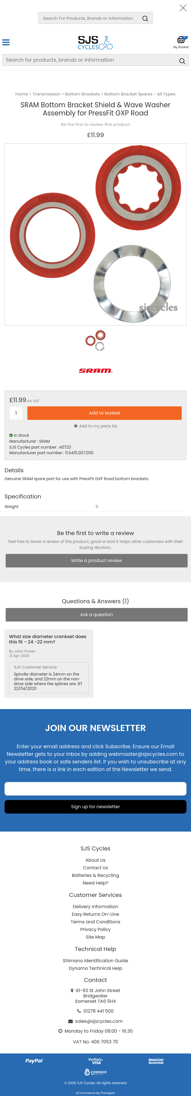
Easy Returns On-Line (95, 914)
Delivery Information (95, 906)
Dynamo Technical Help (95, 968)
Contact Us (95, 868)
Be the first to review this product (95, 124)
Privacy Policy (95, 929)
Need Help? (95, 883)
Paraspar (108, 1093)
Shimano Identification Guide (95, 960)
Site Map (95, 937)
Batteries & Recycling (95, 875)
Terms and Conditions (95, 922)
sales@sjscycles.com (99, 1021)
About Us (95, 860)
